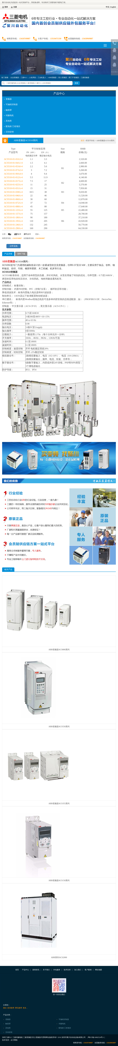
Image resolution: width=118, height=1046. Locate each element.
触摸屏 (9, 110)
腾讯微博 (27, 234)
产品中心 (25, 970)
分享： (4, 234)
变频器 (9, 99)
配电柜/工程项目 (13, 126)
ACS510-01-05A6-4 (13, 166)
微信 (9, 234)
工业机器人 (42, 78)
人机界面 (32, 78)
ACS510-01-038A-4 (13, 192)
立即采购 (14, 246)
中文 (107, 7)
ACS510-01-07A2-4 (13, 170)
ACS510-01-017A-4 (13, 181)
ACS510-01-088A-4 (13, 206)
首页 (82, 141)
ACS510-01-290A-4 (13, 228)
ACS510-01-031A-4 (13, 188)
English (113, 7)
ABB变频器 (52, 78)
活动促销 (10, 132)
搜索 (76, 83)
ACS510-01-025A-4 (13, 184)
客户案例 (88, 970)
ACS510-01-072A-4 (13, 203)
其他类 (9, 121)
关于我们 (46, 970)
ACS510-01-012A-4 (13, 177)
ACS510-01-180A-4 (13, 217)
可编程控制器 (12, 104)
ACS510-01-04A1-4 (13, 163)
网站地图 (98, 970)
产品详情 (8, 254)
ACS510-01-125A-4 (13, 210)
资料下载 (21, 254)
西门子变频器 (74, 78)
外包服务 (56, 970)
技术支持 (67, 970)
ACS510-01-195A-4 (13, 221)
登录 (6, 7)
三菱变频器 (85, 78)
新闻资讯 (35, 970)
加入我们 (77, 970)
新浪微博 (17, 234)
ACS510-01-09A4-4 (13, 174)
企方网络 (14, 1040)
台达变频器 (14, 78)
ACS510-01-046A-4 (13, 195)
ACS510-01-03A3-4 (13, 159)
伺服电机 (10, 115)
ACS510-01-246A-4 (13, 224)
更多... (37, 234)
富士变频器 (62, 78)
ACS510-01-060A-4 (13, 199)
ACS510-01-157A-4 (13, 214)
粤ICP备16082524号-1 (96, 1037)
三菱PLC (24, 78)
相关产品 (8, 569)
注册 (15, 7)
